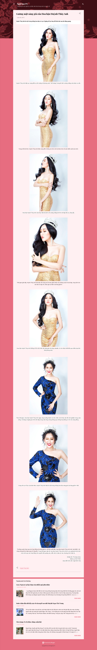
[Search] (83, 4)
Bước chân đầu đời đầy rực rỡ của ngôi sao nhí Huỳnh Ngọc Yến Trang (40, 603)
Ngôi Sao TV (22, 4)
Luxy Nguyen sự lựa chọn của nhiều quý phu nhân (33, 585)
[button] (80, 13)
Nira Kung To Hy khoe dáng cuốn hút (29, 622)
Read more (77, 598)
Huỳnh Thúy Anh (24, 568)
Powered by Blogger (48, 642)
